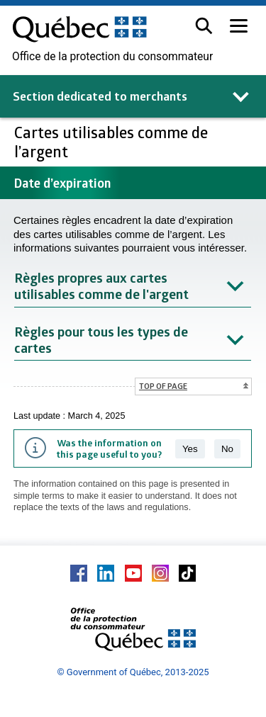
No (227, 449)
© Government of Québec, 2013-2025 (133, 672)
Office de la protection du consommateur (112, 56)
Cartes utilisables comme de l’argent (111, 141)
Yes (190, 449)
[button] (204, 25)
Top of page (163, 385)
